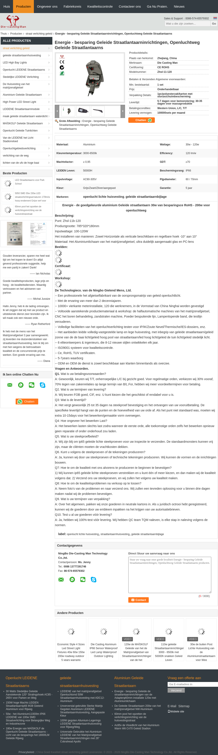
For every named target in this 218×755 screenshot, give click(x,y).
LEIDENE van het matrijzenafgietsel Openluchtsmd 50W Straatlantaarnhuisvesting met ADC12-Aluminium (82, 696)
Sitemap (183, 706)
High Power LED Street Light (19, 101)
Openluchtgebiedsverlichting (19, 148)
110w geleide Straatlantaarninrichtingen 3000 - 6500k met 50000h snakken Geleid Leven (169, 652)
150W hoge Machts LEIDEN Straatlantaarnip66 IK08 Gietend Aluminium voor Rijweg (24, 706)
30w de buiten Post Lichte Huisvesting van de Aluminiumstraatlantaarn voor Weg (201, 652)
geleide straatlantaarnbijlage (147, 534)
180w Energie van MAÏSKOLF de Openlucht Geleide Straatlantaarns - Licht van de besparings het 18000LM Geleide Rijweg (27, 733)
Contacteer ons (130, 6)
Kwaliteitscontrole (100, 6)
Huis (6, 6)
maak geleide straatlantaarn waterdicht (25, 116)
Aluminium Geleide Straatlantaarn (22, 94)
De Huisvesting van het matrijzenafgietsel (16, 86)
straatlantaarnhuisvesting (115, 534)
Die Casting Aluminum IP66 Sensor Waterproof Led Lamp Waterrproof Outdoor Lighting (103, 650)
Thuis (3, 33)
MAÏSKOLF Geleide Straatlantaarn (23, 123)
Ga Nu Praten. (157, 6)
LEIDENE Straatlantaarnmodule (21, 109)
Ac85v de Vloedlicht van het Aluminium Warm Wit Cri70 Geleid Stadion (136, 727)
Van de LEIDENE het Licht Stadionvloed (18, 139)
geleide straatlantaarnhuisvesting (22, 55)
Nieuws (179, 6)
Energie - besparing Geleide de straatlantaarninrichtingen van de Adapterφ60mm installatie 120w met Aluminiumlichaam (135, 696)
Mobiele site (176, 711)
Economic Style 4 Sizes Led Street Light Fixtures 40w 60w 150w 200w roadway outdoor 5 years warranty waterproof (70, 654)
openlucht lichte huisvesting (83, 534)
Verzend (176, 690)
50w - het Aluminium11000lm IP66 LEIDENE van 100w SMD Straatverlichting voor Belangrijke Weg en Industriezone (28, 718)
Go (214, 23)
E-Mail (172, 706)
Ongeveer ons (47, 6)
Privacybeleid (26, 752)
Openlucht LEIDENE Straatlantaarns (24, 69)
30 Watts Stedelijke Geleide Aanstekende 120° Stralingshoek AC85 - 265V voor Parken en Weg (29, 694)
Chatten (143, 120)
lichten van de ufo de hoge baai (21, 162)
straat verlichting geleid (39, 33)
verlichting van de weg (16, 155)
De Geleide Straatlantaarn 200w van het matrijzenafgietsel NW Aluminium (137, 707)
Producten (23, 6)
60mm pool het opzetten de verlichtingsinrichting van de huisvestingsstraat (28, 210)
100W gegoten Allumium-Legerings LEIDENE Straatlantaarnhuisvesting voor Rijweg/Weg (80, 723)
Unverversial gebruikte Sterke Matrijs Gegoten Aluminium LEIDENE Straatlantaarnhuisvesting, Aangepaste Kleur (82, 710)
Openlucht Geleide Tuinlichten (20, 130)
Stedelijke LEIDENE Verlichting (21, 76)
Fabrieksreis (72, 6)
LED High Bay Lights (15, 62)
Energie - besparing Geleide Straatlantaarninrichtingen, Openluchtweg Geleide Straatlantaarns (88, 125)
